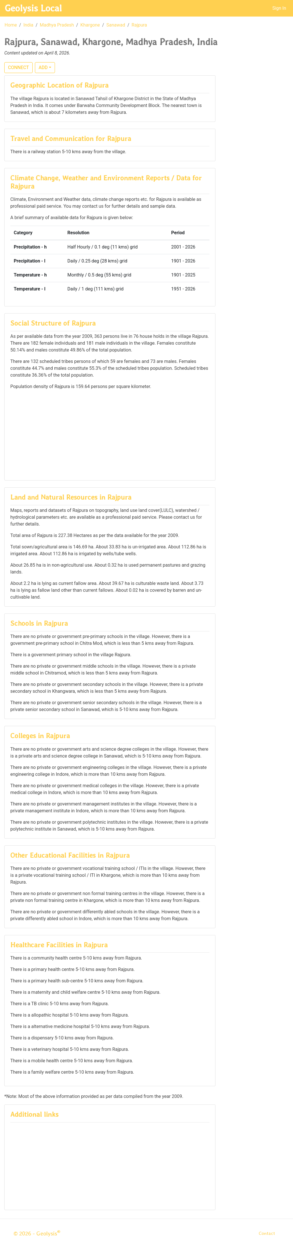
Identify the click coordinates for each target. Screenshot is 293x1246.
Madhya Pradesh (57, 25)
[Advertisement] (109, 434)
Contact (267, 1233)
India (28, 25)
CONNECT (18, 67)
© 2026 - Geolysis (36, 1233)
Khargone (90, 25)
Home (11, 25)
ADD (43, 67)
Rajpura (139, 25)
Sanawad (115, 25)
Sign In (279, 8)
